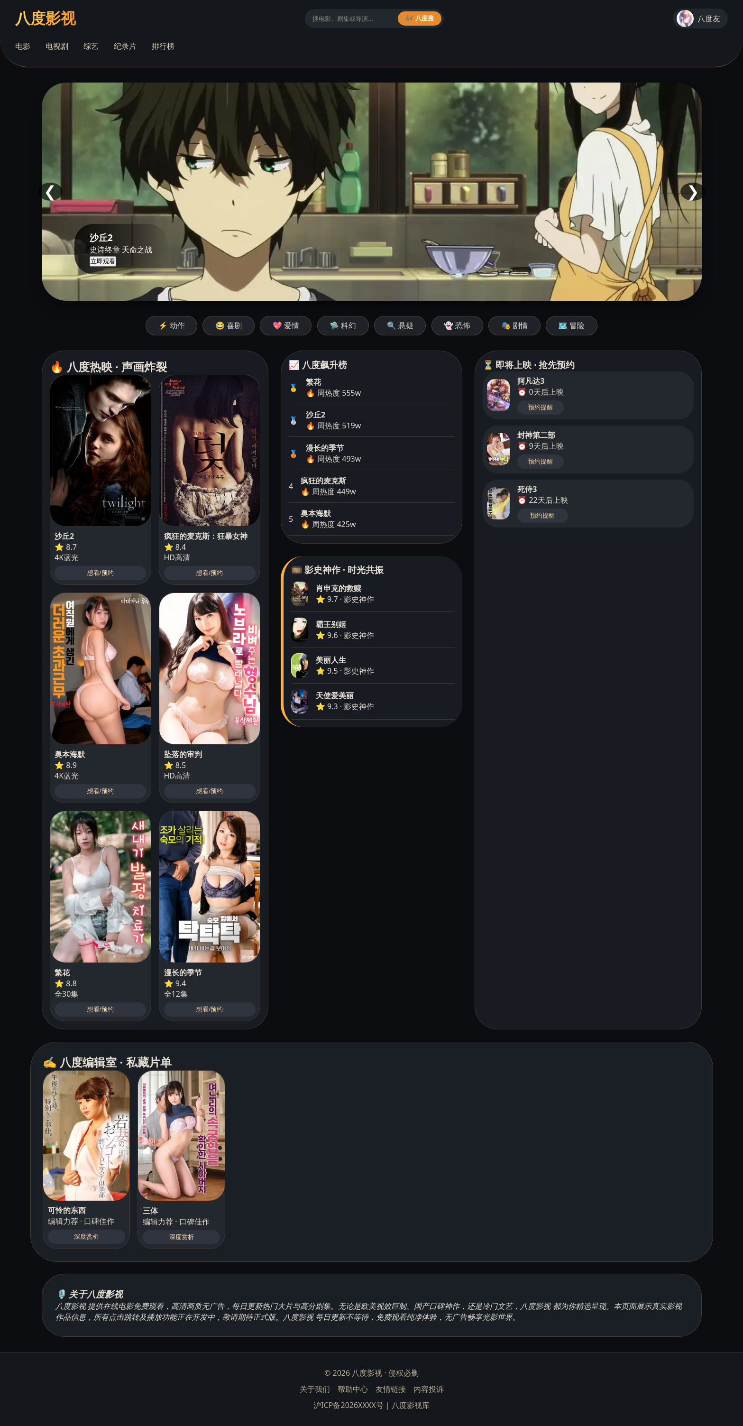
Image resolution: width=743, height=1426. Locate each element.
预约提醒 (540, 407)
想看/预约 (100, 572)
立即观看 (103, 261)
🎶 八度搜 (419, 18)
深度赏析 (86, 1236)
